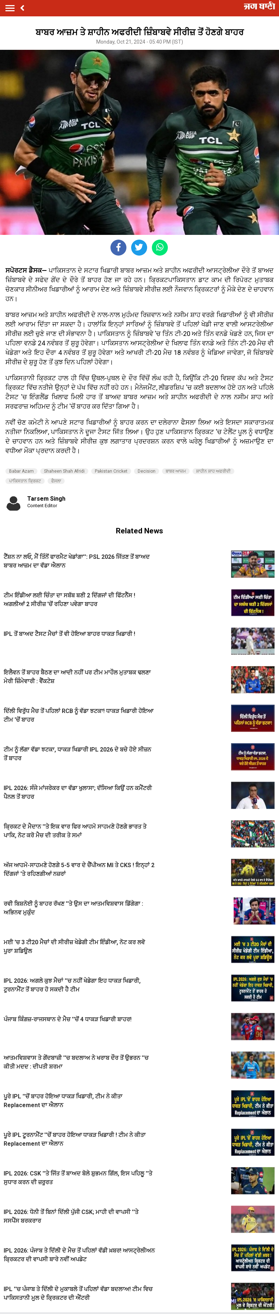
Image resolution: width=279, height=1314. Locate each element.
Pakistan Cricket (111, 471)
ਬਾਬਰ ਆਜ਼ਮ (176, 471)
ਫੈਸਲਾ (56, 481)
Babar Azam (21, 471)
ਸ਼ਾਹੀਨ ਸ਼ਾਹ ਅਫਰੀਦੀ (213, 471)
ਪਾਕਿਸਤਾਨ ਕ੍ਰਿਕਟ (25, 481)
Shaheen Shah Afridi (64, 471)
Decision (146, 471)
